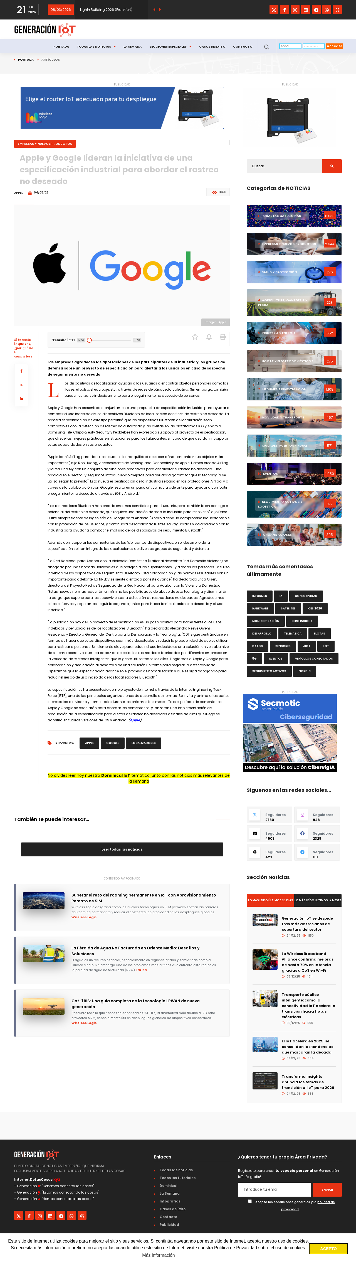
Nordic (305, 671)
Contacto (242, 46)
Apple (135, 720)
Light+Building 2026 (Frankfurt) (106, 9)
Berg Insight (302, 621)
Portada (61, 46)
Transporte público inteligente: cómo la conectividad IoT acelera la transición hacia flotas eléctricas (308, 1006)
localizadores (144, 743)
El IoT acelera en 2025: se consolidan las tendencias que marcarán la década (307, 1046)
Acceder (334, 46)
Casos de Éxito (212, 46)
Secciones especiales (170, 46)
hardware (260, 608)
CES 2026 (315, 608)
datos (257, 646)
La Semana (132, 46)
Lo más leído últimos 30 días (270, 900)
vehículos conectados (314, 659)
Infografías (170, 1201)
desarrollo (261, 633)
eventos (276, 659)
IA (281, 596)
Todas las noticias (96, 46)
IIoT (326, 646)
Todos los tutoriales (178, 1177)
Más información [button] (158, 1255)
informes (259, 596)
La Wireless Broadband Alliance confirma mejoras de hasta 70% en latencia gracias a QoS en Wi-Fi (307, 962)
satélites (288, 608)
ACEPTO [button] (328, 1248)
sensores (283, 646)
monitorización (265, 621)
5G (254, 659)
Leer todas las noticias (122, 849)
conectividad (306, 596)
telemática (292, 633)
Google (112, 743)
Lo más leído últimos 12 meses (318, 900)
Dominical (168, 1185)
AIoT (306, 646)
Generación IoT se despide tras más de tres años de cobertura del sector (307, 924)
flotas (319, 633)
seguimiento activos (269, 671)
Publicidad (169, 1224)
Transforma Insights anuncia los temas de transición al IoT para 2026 (308, 1082)
